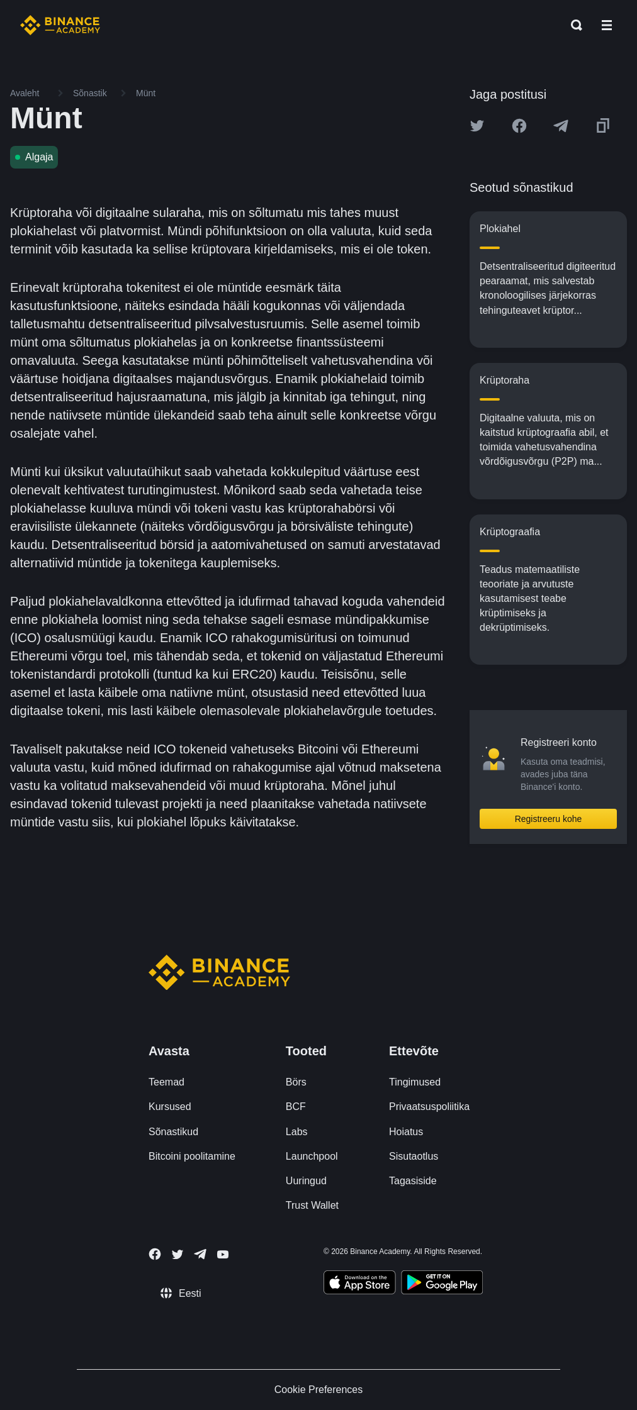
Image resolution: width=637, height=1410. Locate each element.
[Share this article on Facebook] (519, 125)
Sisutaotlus (413, 1156)
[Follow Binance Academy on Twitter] (177, 1255)
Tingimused (415, 1082)
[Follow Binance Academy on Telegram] (200, 1254)
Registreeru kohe (548, 819)
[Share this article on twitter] (477, 125)
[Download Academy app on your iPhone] (360, 1284)
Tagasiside (413, 1180)
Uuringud (306, 1180)
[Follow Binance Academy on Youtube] (223, 1254)
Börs (296, 1082)
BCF (296, 1106)
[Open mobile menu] (607, 25)
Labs (297, 1131)
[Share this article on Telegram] (560, 125)
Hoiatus (406, 1131)
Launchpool (312, 1156)
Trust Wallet (312, 1205)
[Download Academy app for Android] (442, 1284)
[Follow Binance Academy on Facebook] (155, 1254)
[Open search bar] (572, 25)
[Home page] (60, 25)
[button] (606, 25)
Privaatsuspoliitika (429, 1106)
